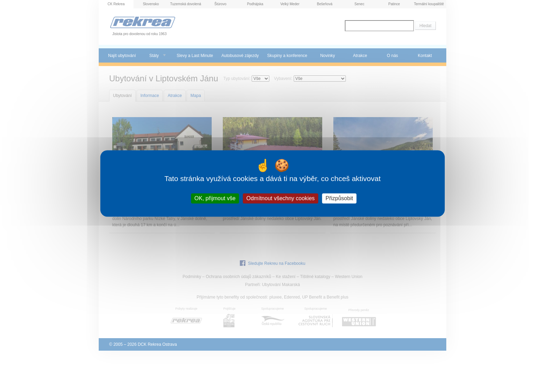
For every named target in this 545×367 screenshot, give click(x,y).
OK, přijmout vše (214, 198)
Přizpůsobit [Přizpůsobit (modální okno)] (339, 198)
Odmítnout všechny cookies (280, 198)
